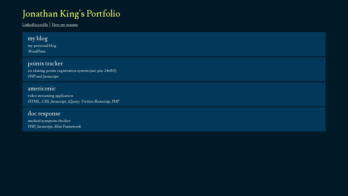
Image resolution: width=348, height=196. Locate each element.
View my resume (65, 25)
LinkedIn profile (35, 25)
